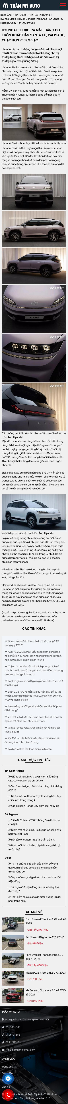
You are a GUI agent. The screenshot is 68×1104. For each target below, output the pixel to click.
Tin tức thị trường (40, 14)
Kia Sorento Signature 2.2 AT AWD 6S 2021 (46, 992)
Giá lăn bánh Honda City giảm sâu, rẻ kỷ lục (33, 805)
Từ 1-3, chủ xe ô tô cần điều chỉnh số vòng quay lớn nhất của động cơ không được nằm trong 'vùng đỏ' (33, 867)
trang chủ (6, 14)
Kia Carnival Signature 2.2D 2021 (45, 937)
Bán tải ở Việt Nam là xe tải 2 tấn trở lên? (31, 839)
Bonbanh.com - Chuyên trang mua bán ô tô (26, 1098)
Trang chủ (7, 1066)
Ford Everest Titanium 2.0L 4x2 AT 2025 (46, 921)
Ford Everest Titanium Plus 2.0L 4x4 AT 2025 (44, 957)
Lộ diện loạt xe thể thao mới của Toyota (28, 749)
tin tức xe (20, 14)
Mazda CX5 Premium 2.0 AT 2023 (46, 972)
